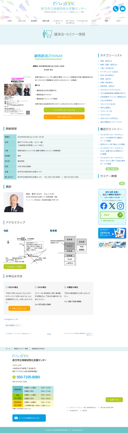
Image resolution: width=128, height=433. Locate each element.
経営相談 (34, 21)
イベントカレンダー (82, 22)
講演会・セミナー (94, 22)
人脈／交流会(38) (107, 68)
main (49, 334)
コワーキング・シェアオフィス (70, 22)
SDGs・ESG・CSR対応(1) (109, 118)
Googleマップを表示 (14, 266)
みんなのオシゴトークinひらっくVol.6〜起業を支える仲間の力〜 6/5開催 (112, 151)
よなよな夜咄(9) (106, 100)
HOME (10, 21)
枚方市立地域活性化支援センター (64, 8)
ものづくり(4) (105, 114)
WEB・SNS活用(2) (107, 75)
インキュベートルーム (58, 22)
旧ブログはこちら (108, 221)
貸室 (106, 21)
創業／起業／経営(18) (108, 64)
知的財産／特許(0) (107, 86)
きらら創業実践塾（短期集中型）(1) (113, 93)
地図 (40, 145)
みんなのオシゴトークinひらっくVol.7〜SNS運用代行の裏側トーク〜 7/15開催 (112, 137)
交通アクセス (114, 399)
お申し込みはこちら (64, 117)
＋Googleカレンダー (11, 319)
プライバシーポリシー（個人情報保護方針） (83, 407)
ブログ (118, 21)
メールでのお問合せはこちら (29, 418)
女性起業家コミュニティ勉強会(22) (113, 96)
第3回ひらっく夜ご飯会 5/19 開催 (112, 144)
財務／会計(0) (105, 79)
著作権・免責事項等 (107, 407)
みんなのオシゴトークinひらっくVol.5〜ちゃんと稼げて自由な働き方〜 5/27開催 (112, 160)
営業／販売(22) (106, 61)
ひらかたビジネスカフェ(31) (110, 89)
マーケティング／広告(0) (109, 71)
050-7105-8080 (28, 376)
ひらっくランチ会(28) (107, 104)
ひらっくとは (22, 21)
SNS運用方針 (73, 410)
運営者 (84, 410)
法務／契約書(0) (106, 82)
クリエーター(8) (106, 111)
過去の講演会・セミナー (13, 325)
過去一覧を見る (112, 169)
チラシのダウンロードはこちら (64, 110)
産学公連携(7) (105, 107)
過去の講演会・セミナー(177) (111, 122)
